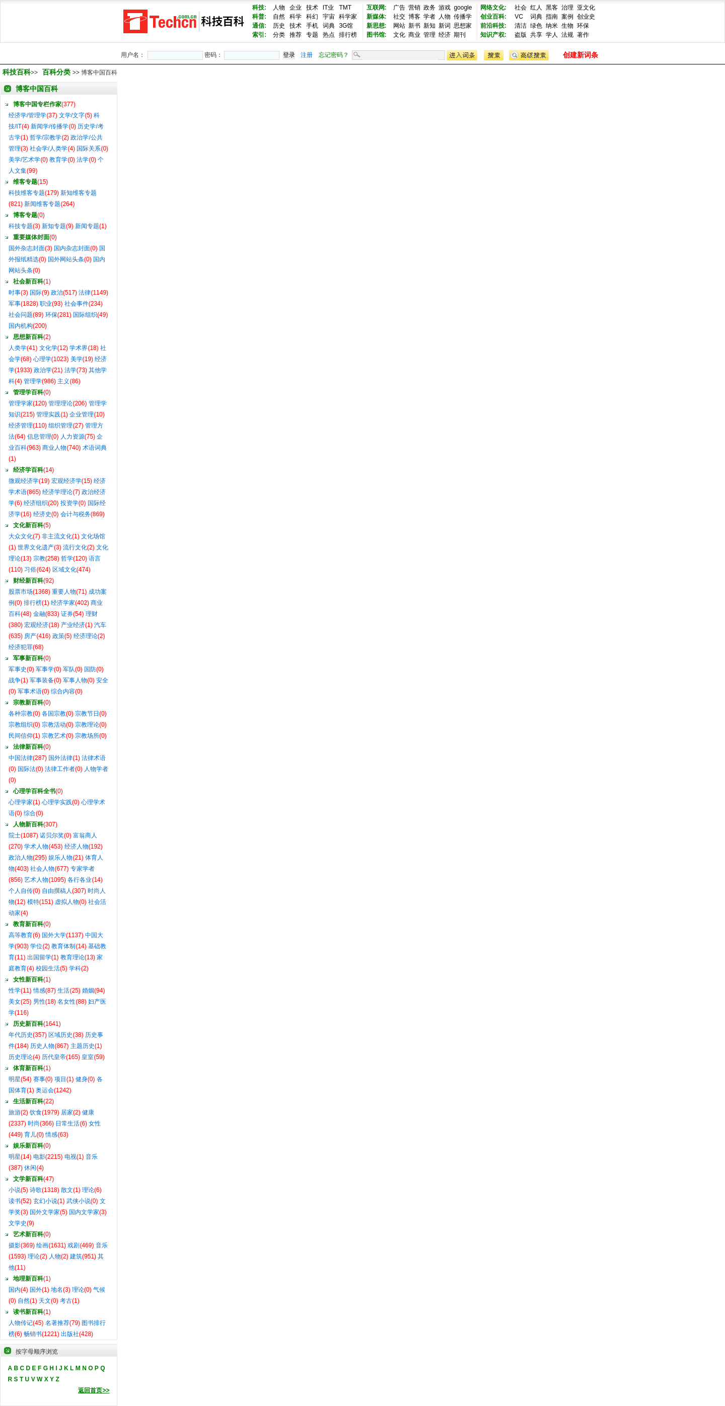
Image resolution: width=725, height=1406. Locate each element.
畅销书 (33, 1334)
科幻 (312, 16)
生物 (567, 25)
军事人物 (75, 680)
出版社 (70, 1334)
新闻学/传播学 (49, 126)
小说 (15, 1189)
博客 (414, 16)
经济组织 (36, 503)
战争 (15, 680)
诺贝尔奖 (52, 835)
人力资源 (72, 436)
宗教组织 (21, 724)
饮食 (36, 1112)
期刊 (460, 34)
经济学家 (63, 602)
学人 (552, 34)
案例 (567, 16)
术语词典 (95, 447)
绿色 (536, 25)
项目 (60, 1079)
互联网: (377, 7)
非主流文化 (57, 536)
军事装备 (42, 680)
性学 (15, 990)
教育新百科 (28, 924)
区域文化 (64, 569)
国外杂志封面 (27, 248)
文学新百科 (28, 1178)
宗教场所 (87, 735)
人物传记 (21, 1322)
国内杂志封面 (72, 248)
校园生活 (48, 968)
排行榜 (348, 34)
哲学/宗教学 (45, 137)
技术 (312, 7)
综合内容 (63, 691)
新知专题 (54, 226)
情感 (39, 990)
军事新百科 (28, 658)
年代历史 (21, 1034)
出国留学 (39, 957)
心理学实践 (57, 802)
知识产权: (493, 34)
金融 (39, 613)
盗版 (521, 34)
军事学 (45, 669)
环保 (583, 25)
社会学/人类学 (48, 148)
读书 (15, 1201)
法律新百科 (28, 746)
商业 (414, 34)
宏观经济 (36, 624)
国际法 (27, 768)
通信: (259, 25)
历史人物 (42, 1045)
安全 (102, 680)
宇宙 (329, 16)
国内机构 (21, 325)
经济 (445, 34)
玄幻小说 (45, 1201)
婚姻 (88, 990)
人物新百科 (28, 824)
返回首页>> (93, 1390)
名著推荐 (57, 1322)
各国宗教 (54, 713)
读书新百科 (28, 1311)
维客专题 (25, 181)
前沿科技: (493, 25)
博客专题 (25, 215)
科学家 (348, 16)
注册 (307, 54)
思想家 (463, 25)
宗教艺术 (54, 735)
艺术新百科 (28, 1234)
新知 (429, 25)
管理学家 (21, 403)
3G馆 (346, 25)
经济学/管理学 (27, 115)
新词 (445, 25)
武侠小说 (78, 1201)
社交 (399, 16)
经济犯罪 (21, 647)
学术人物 (36, 846)
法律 (85, 292)
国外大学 (54, 935)
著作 (583, 34)
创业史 (586, 16)
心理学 (42, 359)
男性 (39, 1001)
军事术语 (30, 691)
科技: (259, 7)
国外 (36, 1289)
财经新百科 (28, 580)
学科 (75, 968)
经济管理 (21, 425)
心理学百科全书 (34, 791)
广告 (399, 7)
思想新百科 (28, 336)
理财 (92, 613)
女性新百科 (28, 979)
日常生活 (67, 1123)
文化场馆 (93, 536)
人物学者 (96, 768)
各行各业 (79, 879)
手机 (312, 25)
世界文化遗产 (36, 547)
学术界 (78, 348)
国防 (90, 669)
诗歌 (36, 1189)
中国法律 (21, 757)
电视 (70, 1156)
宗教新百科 (28, 702)
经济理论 (86, 636)
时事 (15, 292)
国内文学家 (84, 1212)
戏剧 (73, 1245)
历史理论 (21, 1057)
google (463, 7)
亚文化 (586, 7)
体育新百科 (28, 1068)
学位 (36, 946)
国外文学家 (45, 1212)
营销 (414, 7)
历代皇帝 (54, 1057)
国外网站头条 (66, 259)
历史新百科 (28, 1023)
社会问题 (21, 314)
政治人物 (21, 857)
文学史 (18, 1223)
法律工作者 (60, 768)
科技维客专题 (27, 192)
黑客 (552, 7)
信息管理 (39, 436)
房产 (30, 636)
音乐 (92, 1156)
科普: (259, 16)
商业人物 (54, 447)
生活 (63, 990)
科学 (295, 16)
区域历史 (60, 1034)
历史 (279, 25)
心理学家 (21, 802)
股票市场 (21, 591)
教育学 (58, 159)
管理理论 (60, 403)
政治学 (43, 370)
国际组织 (85, 314)
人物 (279, 7)
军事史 (18, 669)
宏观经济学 (66, 480)
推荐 (295, 34)
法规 (567, 34)
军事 (15, 303)
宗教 (39, 558)
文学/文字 (72, 115)
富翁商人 (85, 835)
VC (519, 16)
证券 (67, 613)
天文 (45, 1300)
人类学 (18, 348)
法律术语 (94, 757)
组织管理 (60, 425)
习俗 (30, 569)
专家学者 (82, 868)
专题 (312, 34)
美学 (76, 359)
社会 (521, 7)
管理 (429, 34)
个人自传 (21, 890)
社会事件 (76, 303)
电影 (39, 1156)
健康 (88, 1112)
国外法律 (60, 757)
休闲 (30, 1167)
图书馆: (377, 34)
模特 (33, 901)
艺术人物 (36, 879)
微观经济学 (24, 480)
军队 (69, 669)
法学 (83, 159)
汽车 (100, 624)
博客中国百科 (37, 89)
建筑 (76, 1256)
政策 (58, 636)
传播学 (463, 16)
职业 (46, 303)
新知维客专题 (78, 192)
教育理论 (72, 957)
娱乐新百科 (28, 1145)
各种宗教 (21, 713)
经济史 (42, 514)
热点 (329, 34)
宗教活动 (54, 724)
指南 (552, 16)
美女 (15, 1001)
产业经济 (73, 624)
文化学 (48, 348)
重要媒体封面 (31, 237)
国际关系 (89, 148)
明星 (15, 1079)
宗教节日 (87, 713)
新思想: (377, 25)
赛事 (39, 1079)
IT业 (328, 7)
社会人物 (42, 868)
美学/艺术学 (24, 159)
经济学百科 (28, 469)
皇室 (88, 1057)
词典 (329, 25)
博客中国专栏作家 (37, 104)
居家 (67, 1112)
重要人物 (64, 591)
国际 (36, 292)
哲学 (67, 558)
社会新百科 (28, 281)
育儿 (30, 1134)
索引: (259, 34)
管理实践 (48, 414)
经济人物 (76, 846)
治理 (567, 7)
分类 (279, 34)
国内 (15, 1289)
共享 (536, 34)
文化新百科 (28, 525)
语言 (95, 558)
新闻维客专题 (42, 203)
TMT (345, 7)
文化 (399, 34)
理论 (88, 1189)
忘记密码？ (334, 54)
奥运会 (45, 1090)
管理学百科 (28, 392)
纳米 (552, 25)
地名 (57, 1289)
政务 (429, 7)
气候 (99, 1289)
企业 (295, 7)
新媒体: (377, 16)
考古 (66, 1300)
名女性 (66, 1001)
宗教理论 (87, 724)
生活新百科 (28, 1101)
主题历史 (82, 1045)
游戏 (445, 7)
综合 (30, 813)
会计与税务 (75, 514)
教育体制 (63, 946)
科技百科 (17, 72)
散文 (67, 1189)
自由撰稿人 (57, 890)
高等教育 (21, 935)
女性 (95, 1123)
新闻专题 (87, 226)
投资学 (69, 503)
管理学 (33, 381)
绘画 (42, 1245)
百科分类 (56, 72)
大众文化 (21, 536)
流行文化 (75, 547)
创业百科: (493, 16)
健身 (82, 1079)
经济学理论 (57, 492)
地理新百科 (28, 1278)
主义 (63, 381)
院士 (15, 835)
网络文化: (493, 7)
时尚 (34, 1123)
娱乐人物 (60, 857)
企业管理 (81, 414)
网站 (399, 25)
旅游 (15, 1112)
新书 (414, 25)
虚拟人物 (67, 901)
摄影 (15, 1245)
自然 (279, 16)
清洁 (521, 25)
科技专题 (21, 226)
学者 (429, 16)
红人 (536, 7)
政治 (57, 292)
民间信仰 (21, 735)
